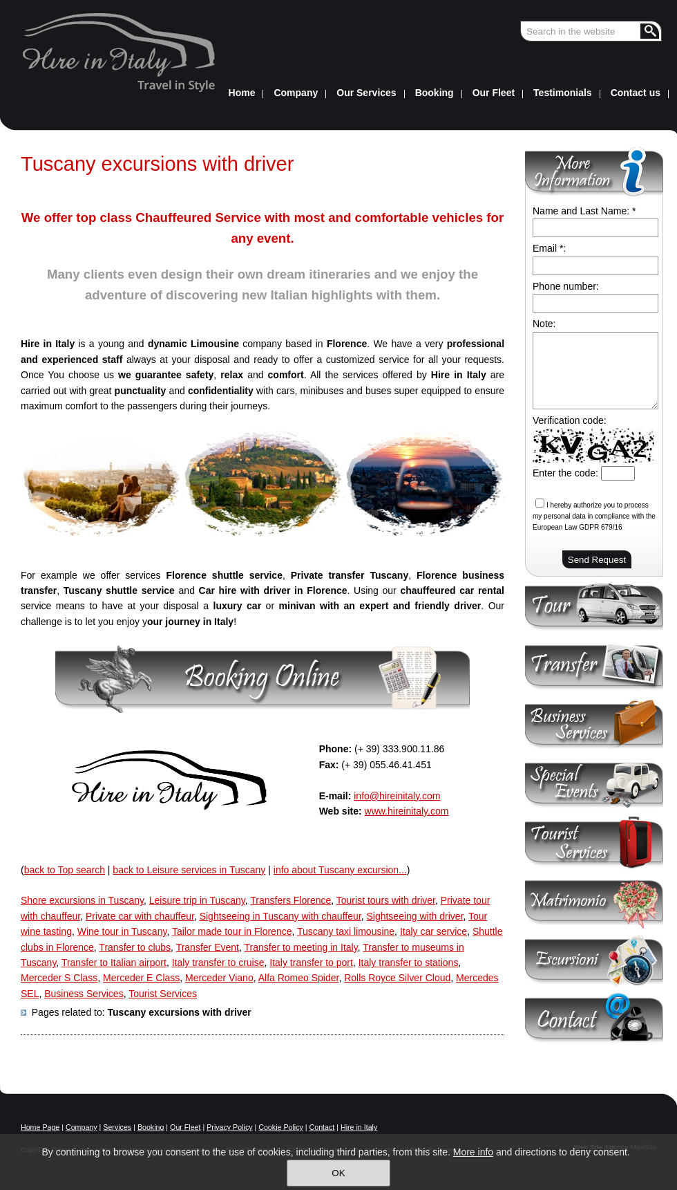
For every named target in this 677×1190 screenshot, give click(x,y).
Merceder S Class (59, 977)
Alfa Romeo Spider (298, 977)
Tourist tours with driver (385, 900)
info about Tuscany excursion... (340, 869)
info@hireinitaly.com (397, 795)
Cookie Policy (280, 1127)
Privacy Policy (229, 1127)
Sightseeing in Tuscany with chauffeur (280, 916)
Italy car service (433, 931)
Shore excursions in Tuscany (82, 900)
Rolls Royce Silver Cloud (397, 977)
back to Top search (64, 869)
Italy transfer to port (311, 962)
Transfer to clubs (135, 947)
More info (473, 1152)
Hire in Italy (359, 1127)
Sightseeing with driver (414, 916)
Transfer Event (207, 947)
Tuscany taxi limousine (345, 931)
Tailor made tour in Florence (232, 931)
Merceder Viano (219, 977)
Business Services (83, 993)
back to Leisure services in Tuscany (189, 869)
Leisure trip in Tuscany (197, 900)
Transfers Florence (290, 900)
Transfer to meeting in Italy (300, 947)
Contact (322, 1127)
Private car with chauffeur (140, 916)
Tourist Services (162, 993)
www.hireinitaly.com (407, 811)
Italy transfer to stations (409, 962)
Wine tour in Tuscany (122, 931)
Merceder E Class (141, 977)
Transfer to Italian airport (113, 962)
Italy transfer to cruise (218, 962)
